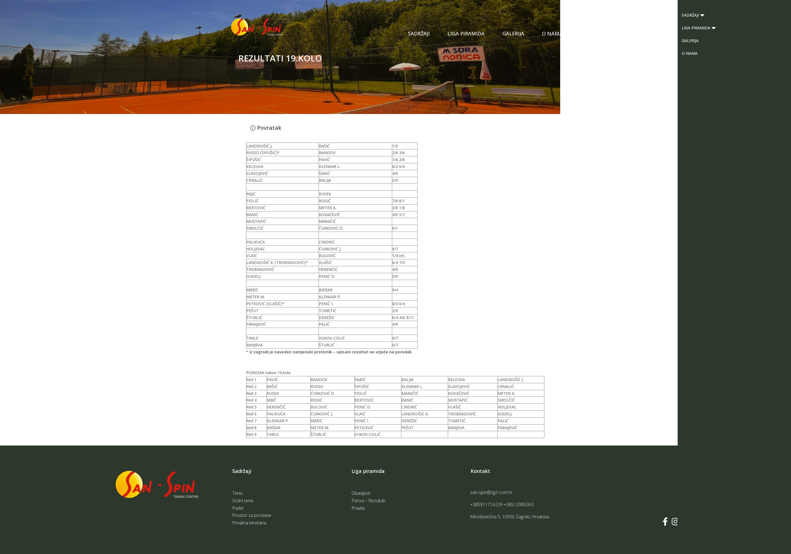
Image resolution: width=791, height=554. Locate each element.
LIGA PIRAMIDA (466, 33)
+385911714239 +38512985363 (502, 504)
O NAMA (552, 33)
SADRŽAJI (419, 33)
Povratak (269, 127)
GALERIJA (513, 33)
